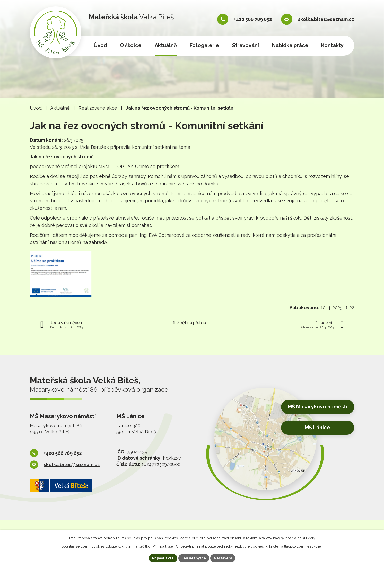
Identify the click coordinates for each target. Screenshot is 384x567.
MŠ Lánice (314, 433)
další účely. (306, 538)
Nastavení (224, 558)
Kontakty (332, 45)
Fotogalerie (204, 45)
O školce (131, 45)
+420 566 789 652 (253, 19)
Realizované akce (97, 108)
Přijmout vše (162, 558)
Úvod (100, 45)
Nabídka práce (290, 45)
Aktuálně (166, 45)
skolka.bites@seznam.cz (326, 19)
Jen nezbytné (194, 558)
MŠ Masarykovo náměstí (314, 413)
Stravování (245, 45)
